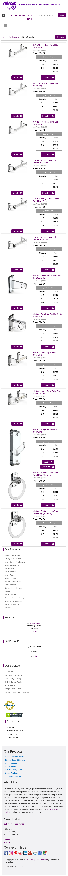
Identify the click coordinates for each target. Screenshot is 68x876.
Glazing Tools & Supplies (13, 559)
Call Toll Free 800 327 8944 (15, 824)
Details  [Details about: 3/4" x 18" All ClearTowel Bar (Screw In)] (17, 116)
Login (35, 656)
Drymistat (8, 608)
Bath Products (13, 37)
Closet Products (10, 585)
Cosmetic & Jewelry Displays (15, 598)
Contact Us (8, 840)
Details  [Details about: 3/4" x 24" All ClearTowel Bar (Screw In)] (17, 154)
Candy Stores (10, 766)
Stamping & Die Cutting (13, 689)
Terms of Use (11, 866)
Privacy (21, 866)
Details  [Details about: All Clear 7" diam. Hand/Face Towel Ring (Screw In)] (17, 544)
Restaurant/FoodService (13, 582)
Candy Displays (10, 572)
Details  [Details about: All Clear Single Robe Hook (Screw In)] (47, 462)
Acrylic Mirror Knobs (12, 565)
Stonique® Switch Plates (13, 588)
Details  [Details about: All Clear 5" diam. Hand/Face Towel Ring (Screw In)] (17, 505)
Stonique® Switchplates (14, 776)
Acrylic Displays (10, 578)
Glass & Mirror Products (13, 555)
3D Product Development (13, 675)
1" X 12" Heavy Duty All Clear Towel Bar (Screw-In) (46, 161)
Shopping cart (35, 623)
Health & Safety (10, 595)
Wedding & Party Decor (13, 604)
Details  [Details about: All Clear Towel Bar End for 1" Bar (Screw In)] (17, 347)
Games (7, 591)
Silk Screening (10, 685)
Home (4, 37)
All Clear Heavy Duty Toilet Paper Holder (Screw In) (47, 392)
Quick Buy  (48, 77)
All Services (9, 672)
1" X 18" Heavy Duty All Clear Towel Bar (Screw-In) (46, 200)
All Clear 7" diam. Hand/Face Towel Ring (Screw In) (45, 512)
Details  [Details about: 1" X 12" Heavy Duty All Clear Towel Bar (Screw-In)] (17, 193)
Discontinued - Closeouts (13, 601)
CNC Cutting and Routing (13, 682)
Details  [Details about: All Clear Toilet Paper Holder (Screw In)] (17, 385)
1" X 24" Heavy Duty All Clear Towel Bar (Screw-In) (46, 238)
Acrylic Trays (9, 575)
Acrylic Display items (13, 770)
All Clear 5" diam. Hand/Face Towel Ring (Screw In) (45, 473)
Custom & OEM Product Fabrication (17, 692)
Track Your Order (11, 842)
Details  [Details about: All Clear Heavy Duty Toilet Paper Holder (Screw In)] (17, 424)
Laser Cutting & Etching (13, 679)
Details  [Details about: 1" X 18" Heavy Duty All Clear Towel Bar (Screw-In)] (17, 231)
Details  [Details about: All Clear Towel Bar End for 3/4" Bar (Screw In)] (17, 308)
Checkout (60, 37)
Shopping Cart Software (37, 860)
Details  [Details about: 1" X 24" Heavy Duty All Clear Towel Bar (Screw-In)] (17, 270)
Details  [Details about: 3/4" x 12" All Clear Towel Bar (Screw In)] (17, 77)
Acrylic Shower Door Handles (15, 562)
